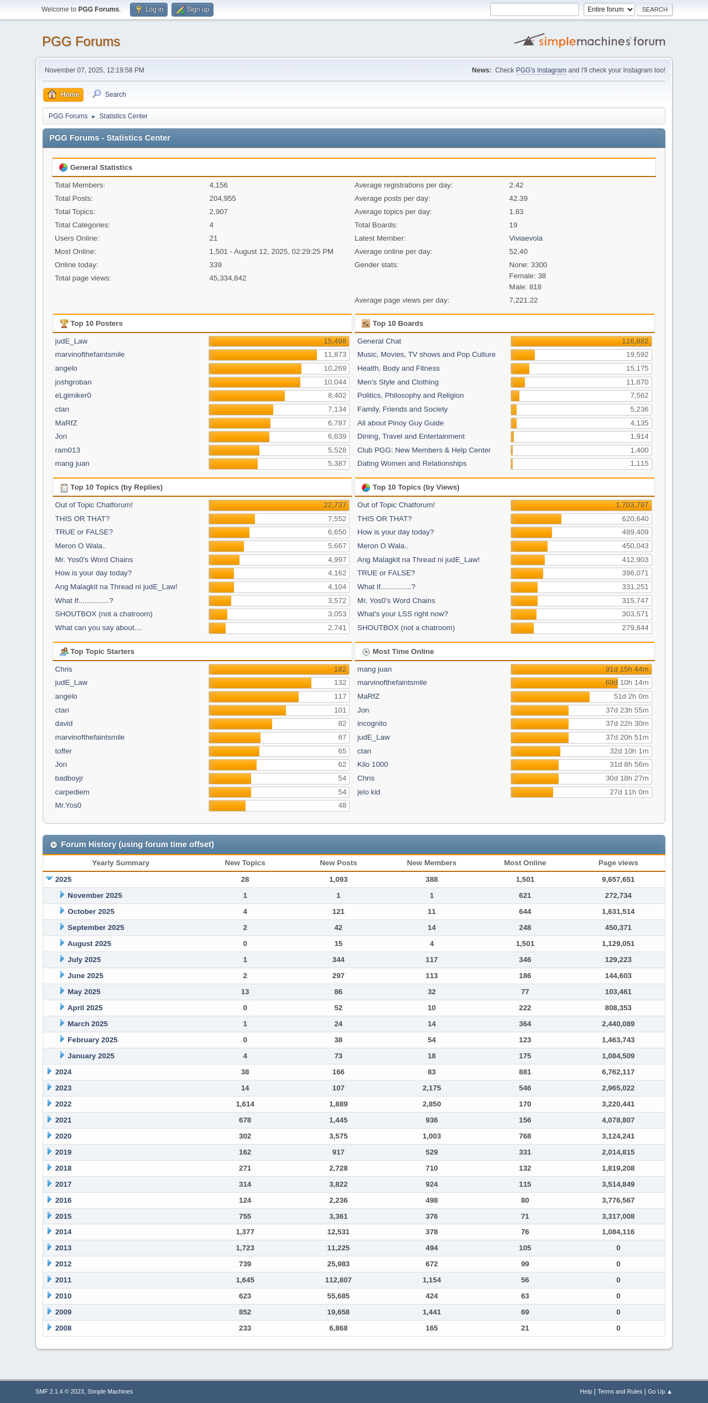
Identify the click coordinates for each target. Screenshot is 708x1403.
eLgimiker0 (73, 395)
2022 (63, 1104)
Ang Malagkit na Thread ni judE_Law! (116, 587)
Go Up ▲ (660, 1391)
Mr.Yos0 (68, 805)
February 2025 (92, 1040)
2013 (63, 1248)
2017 (63, 1184)
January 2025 (90, 1056)
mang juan (72, 463)
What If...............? (84, 600)
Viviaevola (526, 238)
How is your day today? (93, 573)
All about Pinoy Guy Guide (400, 423)
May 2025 (83, 992)
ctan (62, 409)
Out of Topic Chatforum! (94, 505)
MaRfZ (66, 423)
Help (586, 1391)
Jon (61, 436)
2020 (63, 1136)
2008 (63, 1328)
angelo (66, 368)
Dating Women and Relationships (412, 463)
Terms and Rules (620, 1391)
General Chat (379, 341)
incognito (372, 723)
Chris (63, 669)
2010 (63, 1296)
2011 (63, 1280)
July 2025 (84, 959)
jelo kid (369, 792)
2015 (63, 1216)
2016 (63, 1200)
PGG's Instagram (541, 70)
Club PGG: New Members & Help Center (424, 450)
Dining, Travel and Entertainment (411, 436)
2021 (63, 1120)
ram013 (67, 450)
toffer (63, 751)
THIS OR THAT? (82, 519)
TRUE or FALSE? (84, 532)
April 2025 (85, 1008)
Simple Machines (110, 1391)
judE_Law (71, 341)
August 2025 (89, 943)
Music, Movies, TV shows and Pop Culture (426, 354)
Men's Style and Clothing (398, 382)
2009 (63, 1312)
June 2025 (85, 975)
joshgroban (73, 382)
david (64, 723)
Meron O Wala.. (81, 546)
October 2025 (90, 911)
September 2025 (95, 927)
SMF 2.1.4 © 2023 (59, 1391)
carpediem (72, 792)
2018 (63, 1168)
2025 (63, 879)
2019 (63, 1152)
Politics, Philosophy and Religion (410, 395)
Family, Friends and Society (402, 409)
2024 (63, 1072)
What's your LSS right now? (402, 614)
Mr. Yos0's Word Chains (94, 559)
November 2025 (94, 895)
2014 (63, 1232)
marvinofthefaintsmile (90, 354)
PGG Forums (81, 41)
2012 (63, 1264)
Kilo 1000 (372, 764)
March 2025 (87, 1024)
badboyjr (69, 778)
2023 (63, 1088)
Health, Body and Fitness (398, 368)
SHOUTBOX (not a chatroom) (104, 614)
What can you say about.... (99, 627)
